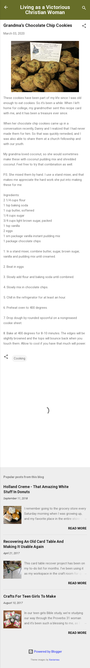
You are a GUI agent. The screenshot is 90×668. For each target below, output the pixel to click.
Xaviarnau (54, 659)
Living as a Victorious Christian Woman (45, 9)
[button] (84, 26)
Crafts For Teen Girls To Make (29, 596)
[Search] (84, 8)
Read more (77, 528)
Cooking (19, 358)
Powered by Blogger (45, 652)
